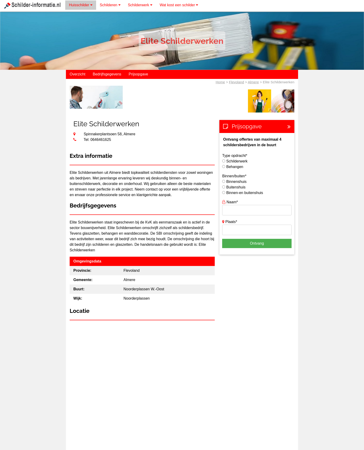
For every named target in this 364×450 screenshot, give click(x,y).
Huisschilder (80, 5)
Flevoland (236, 82)
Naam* (230, 202)
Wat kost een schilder (179, 5)
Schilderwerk (140, 5)
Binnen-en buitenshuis (244, 193)
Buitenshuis (236, 187)
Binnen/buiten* (234, 176)
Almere (253, 82)
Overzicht (77, 74)
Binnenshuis (236, 182)
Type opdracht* (234, 156)
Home (220, 82)
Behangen (234, 167)
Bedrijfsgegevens (107, 74)
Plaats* (229, 222)
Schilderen (110, 5)
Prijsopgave (138, 74)
